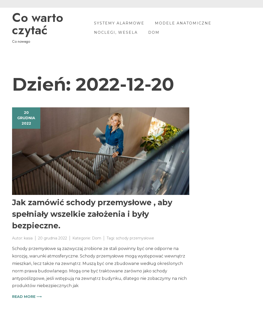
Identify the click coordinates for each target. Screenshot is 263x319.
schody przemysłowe (135, 238)
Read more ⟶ (27, 296)
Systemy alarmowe (119, 23)
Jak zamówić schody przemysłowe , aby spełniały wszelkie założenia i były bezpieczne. (92, 214)
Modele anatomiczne (183, 23)
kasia (28, 238)
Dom (153, 32)
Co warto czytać (37, 24)
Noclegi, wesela (116, 32)
